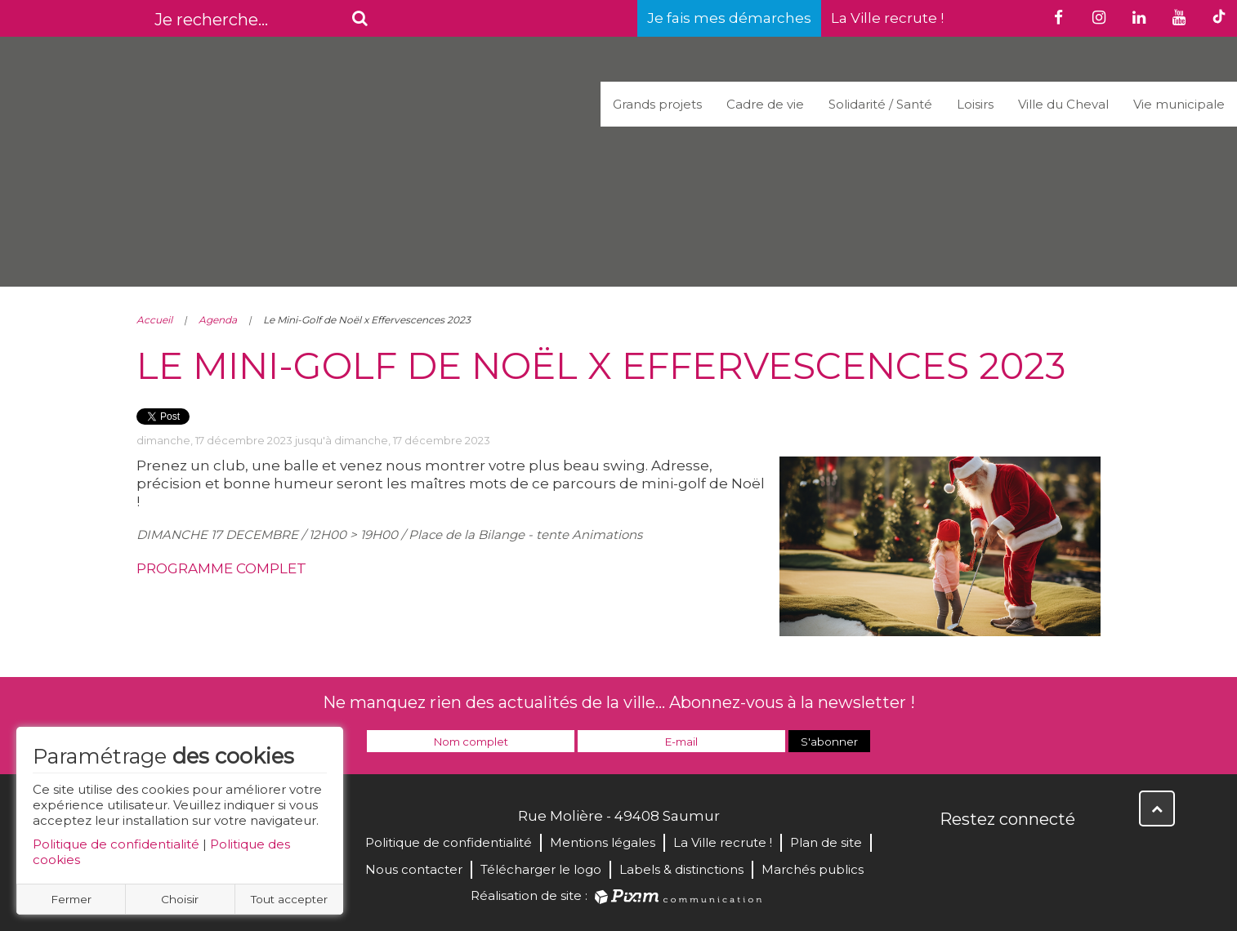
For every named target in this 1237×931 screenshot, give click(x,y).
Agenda (218, 320)
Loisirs (975, 104)
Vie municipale (1179, 104)
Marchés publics (812, 869)
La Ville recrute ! (887, 18)
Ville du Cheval (1063, 104)
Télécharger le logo (540, 869)
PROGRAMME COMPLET (221, 568)
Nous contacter (413, 869)
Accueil (154, 320)
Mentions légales (602, 842)
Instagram (1061, 854)
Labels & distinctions (681, 869)
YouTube (1025, 854)
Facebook (953, 854)
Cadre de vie (765, 104)
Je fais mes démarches (729, 18)
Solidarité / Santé (880, 104)
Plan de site (826, 842)
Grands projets (657, 104)
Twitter (989, 854)
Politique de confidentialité (116, 844)
